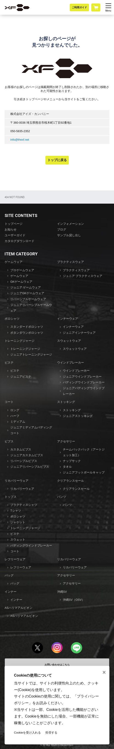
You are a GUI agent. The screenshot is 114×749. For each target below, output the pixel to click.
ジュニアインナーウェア (79, 332)
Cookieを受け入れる (27, 732)
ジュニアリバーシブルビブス (29, 466)
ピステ (9, 362)
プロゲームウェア (22, 270)
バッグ (9, 575)
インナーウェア (67, 318)
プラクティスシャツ (23, 505)
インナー (11, 591)
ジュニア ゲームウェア (25, 287)
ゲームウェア (13, 262)
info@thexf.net (19, 139)
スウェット (17, 539)
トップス (11, 496)
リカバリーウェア (16, 480)
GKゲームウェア (21, 281)
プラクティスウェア (70, 262)
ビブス (9, 441)
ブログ (61, 229)
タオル (67, 466)
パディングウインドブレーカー (84, 382)
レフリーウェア (15, 559)
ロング (14, 410)
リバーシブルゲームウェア (28, 299)
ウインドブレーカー (70, 362)
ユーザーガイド (15, 235)
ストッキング (66, 402)
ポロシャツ (12, 318)
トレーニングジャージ (19, 340)
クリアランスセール (70, 480)
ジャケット (17, 522)
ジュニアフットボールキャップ (84, 472)
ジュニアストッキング (78, 416)
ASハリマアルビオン (18, 607)
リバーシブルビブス (23, 461)
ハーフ (14, 416)
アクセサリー (66, 441)
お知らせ (11, 229)
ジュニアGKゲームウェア (27, 293)
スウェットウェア (69, 340)
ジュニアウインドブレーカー (82, 376)
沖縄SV (62, 591)
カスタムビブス (20, 449)
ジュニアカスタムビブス (26, 455)
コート (9, 402)
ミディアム (17, 421)
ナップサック (72, 461)
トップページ (13, 223)
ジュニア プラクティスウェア (83, 276)
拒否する (51, 732)
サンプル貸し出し (69, 235)
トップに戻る (57, 160)
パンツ (61, 496)
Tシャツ (15, 510)
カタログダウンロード (19, 241)
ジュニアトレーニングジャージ (31, 354)
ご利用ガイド (79, 7)
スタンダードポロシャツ (26, 326)
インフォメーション (70, 223)
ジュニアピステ (20, 376)
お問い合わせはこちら (57, 664)
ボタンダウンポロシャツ (26, 332)
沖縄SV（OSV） (74, 599)
